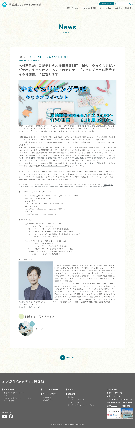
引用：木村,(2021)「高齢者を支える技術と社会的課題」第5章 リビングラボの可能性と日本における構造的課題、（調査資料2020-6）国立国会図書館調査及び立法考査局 (67, 185)
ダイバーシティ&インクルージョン (81, 405)
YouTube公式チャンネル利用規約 (119, 402)
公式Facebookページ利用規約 (118, 406)
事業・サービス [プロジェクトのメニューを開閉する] (72, 8)
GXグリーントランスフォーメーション (18, 398)
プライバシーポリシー (115, 396)
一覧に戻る (70, 357)
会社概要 (71, 397)
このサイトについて (114, 393)
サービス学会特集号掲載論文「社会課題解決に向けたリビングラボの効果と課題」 (53, 158)
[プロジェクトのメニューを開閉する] (9, 389)
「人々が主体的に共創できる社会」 (78, 291)
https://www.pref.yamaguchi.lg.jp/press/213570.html (45, 209)
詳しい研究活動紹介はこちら (30, 307)
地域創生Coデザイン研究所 (21, 4)
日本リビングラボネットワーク (54, 166)
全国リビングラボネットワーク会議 (86, 163)
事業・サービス (10, 389)
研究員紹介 (47, 397)
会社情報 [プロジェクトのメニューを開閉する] (128, 8)
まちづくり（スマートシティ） (15, 393)
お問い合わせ (106, 4)
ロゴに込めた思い (74, 402)
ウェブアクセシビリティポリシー (119, 399)
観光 (5, 395)
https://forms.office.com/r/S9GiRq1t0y (41, 214)
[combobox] (124, 3)
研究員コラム (48, 400)
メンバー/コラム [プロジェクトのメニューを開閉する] (105, 8)
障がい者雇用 (9, 401)
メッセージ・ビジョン (76, 400)
